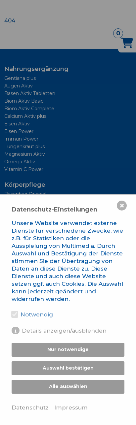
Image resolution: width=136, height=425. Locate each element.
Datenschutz (30, 407)
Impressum (71, 407)
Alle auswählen (68, 386)
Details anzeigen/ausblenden (64, 330)
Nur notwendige (68, 349)
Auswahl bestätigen (68, 368)
